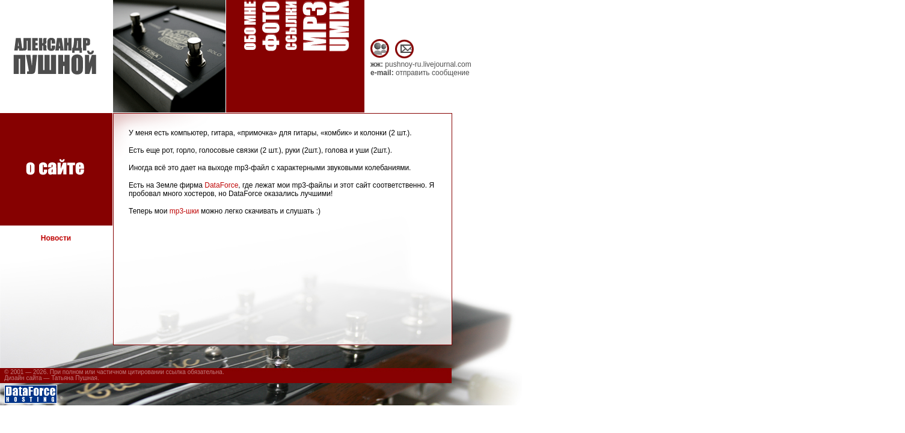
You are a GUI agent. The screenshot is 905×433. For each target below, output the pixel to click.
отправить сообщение (433, 73)
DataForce (221, 185)
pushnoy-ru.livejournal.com (428, 64)
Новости (56, 238)
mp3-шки (184, 211)
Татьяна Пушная (74, 378)
